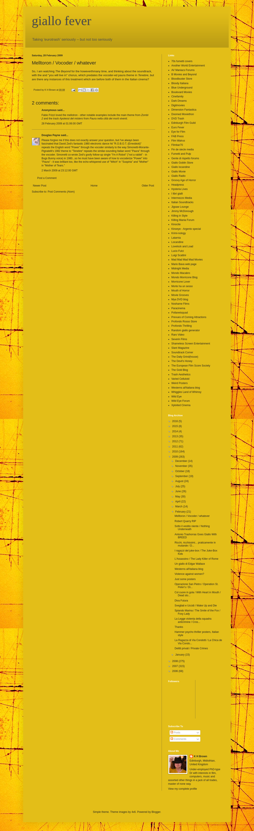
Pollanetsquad (179, 312)
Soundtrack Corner (182, 352)
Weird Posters (179, 383)
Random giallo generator (185, 330)
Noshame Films (180, 303)
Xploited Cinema (180, 405)
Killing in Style (179, 215)
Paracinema (178, 308)
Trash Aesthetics (180, 374)
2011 (175, 446)
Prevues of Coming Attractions (188, 317)
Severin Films (179, 339)
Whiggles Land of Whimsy (186, 392)
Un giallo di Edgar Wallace (190, 563)
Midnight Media (180, 268)
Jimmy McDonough (182, 211)
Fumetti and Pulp (181, 153)
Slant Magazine (180, 347)
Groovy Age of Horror (183, 180)
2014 (175, 431)
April (178, 501)
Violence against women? (189, 573)
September (182, 476)
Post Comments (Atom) (61, 191)
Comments (178, 739)
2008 (175, 661)
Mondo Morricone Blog (184, 277)
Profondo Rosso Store (184, 321)
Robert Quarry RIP (185, 521)
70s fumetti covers (181, 61)
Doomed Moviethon (182, 114)
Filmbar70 (177, 144)
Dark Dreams (179, 100)
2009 (175, 456)
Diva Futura (181, 600)
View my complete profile (182, 788)
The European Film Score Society (190, 365)
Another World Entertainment (188, 65)
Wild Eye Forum (180, 400)
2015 (175, 426)
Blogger (156, 811)
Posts (175, 732)
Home (94, 185)
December (181, 461)
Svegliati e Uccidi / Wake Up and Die (196, 605)
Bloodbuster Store (181, 78)
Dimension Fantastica (183, 109)
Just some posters (185, 579)
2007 (175, 666)
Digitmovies (178, 105)
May (178, 496)
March (179, 506)
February (180, 511)
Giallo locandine (180, 167)
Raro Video (177, 334)
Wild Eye (176, 396)
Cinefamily (177, 96)
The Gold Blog (179, 369)
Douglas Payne (51, 135)
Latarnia (176, 237)
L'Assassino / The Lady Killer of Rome (196, 558)
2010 (175, 451)
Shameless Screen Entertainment (190, 343)
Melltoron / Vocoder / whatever (192, 516)
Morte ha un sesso (182, 286)
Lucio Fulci (177, 250)
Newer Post (39, 185)
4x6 (134, 811)
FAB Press (177, 136)
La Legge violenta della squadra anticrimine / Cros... (193, 620)
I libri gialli (177, 193)
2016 (175, 421)
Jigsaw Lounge (180, 206)
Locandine (177, 242)
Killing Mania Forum (182, 220)
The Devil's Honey (181, 361)
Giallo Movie (178, 171)
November (181, 466)
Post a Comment (46, 178)
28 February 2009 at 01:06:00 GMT (62, 123)
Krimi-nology (178, 233)
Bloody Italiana (179, 83)
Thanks (179, 626)
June (178, 491)
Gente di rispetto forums (185, 158)
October (180, 471)
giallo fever (61, 21)
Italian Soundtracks (182, 202)
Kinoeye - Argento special (186, 228)
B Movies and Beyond (184, 74)
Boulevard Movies (181, 92)
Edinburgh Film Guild (183, 122)
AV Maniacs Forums (183, 70)
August (179, 481)
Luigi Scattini (178, 255)
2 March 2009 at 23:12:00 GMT (60, 170)
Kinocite (176, 224)
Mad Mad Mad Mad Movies (187, 259)
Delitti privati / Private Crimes (191, 648)
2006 (175, 671)
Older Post (148, 185)
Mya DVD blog (179, 299)
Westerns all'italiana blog (185, 387)
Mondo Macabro (180, 273)
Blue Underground (181, 87)
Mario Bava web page (183, 264)
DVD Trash (177, 118)
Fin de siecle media (182, 149)
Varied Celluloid (180, 378)
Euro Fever (177, 127)
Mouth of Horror (180, 290)
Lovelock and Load (182, 246)
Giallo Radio (178, 175)
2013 (175, 436)
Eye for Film (178, 131)
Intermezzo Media (181, 197)
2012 (175, 441)
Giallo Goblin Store (182, 162)
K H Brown (200, 756)
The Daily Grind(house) (184, 356)
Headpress (177, 184)
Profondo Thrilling (181, 325)
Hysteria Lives (179, 189)
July (178, 486)
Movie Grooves (180, 295)
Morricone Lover (180, 281)
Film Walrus (178, 140)
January (180, 654)
